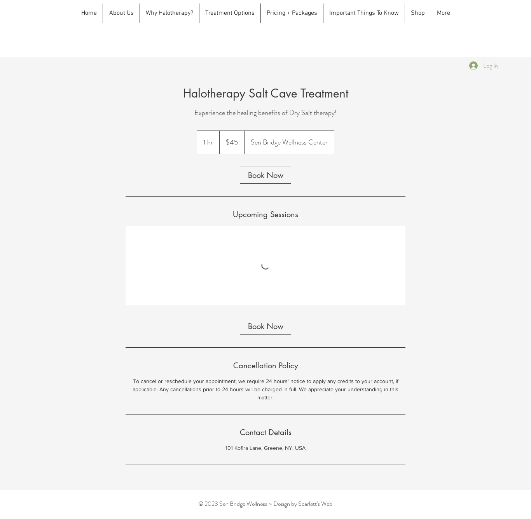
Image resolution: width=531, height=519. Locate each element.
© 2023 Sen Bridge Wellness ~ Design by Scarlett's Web (265, 503)
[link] (265, 175)
